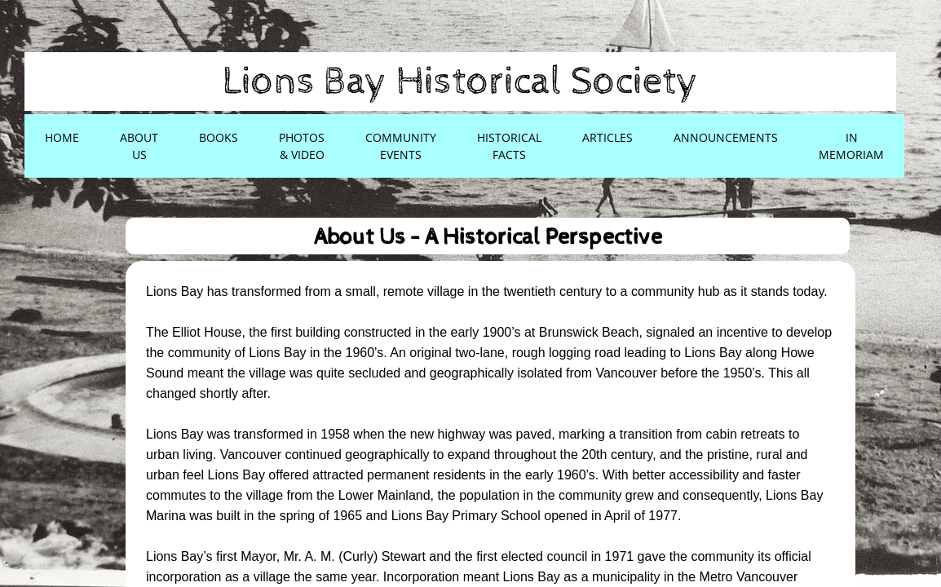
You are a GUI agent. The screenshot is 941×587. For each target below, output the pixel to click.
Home (62, 137)
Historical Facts (509, 146)
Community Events (400, 146)
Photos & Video (302, 146)
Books (218, 137)
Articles (607, 137)
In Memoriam (851, 146)
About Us (139, 146)
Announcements (726, 137)
